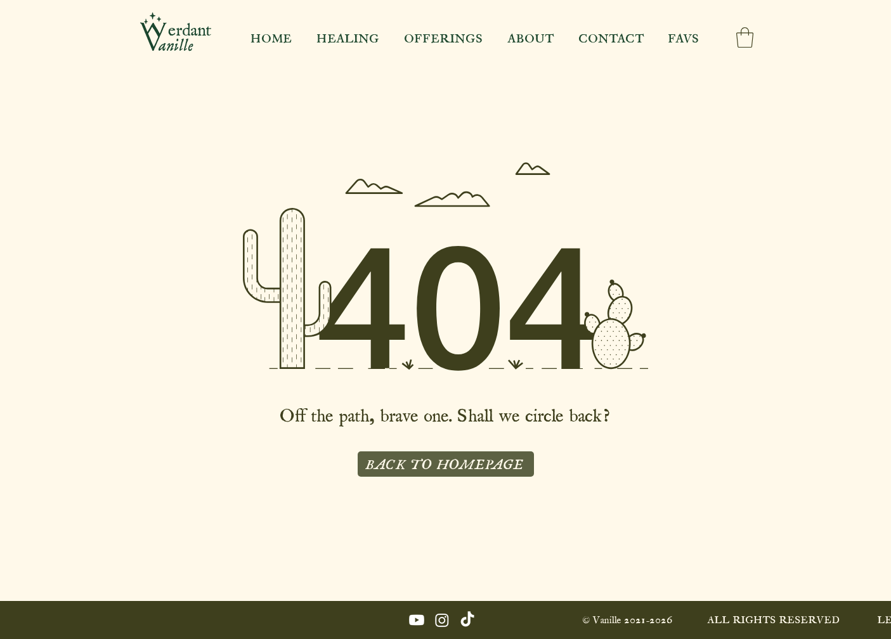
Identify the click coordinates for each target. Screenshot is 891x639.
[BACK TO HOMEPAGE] (446, 464)
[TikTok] (467, 620)
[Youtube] (417, 620)
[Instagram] (442, 620)
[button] (744, 37)
